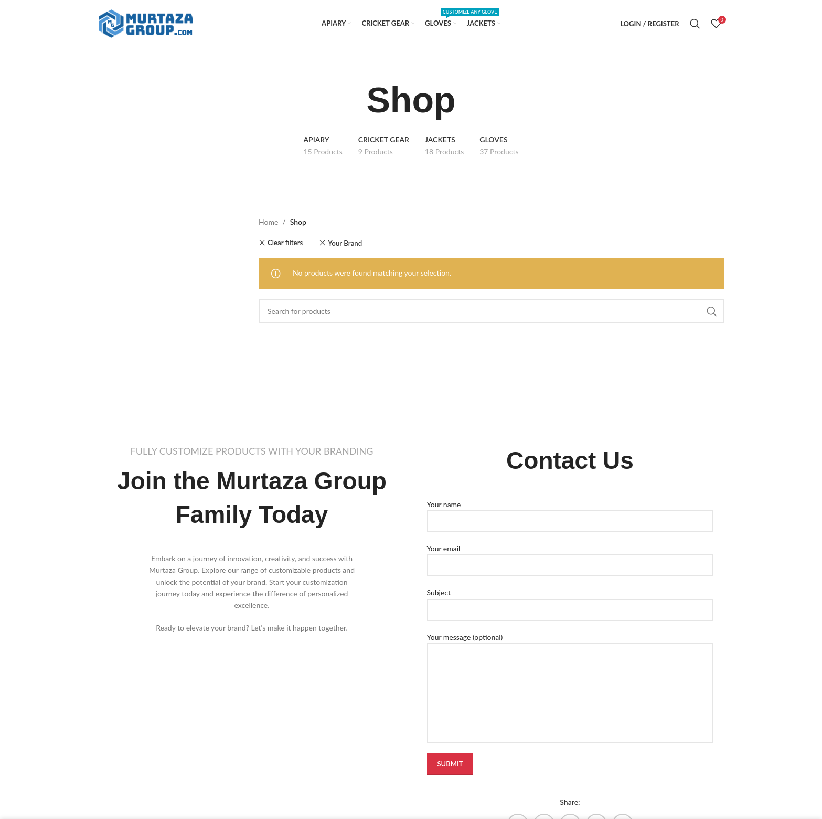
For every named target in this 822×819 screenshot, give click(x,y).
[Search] (695, 23)
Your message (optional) (570, 665)
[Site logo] (146, 22)
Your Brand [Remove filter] (345, 243)
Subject (570, 600)
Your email (570, 556)
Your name (570, 512)
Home (268, 221)
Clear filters (285, 242)
